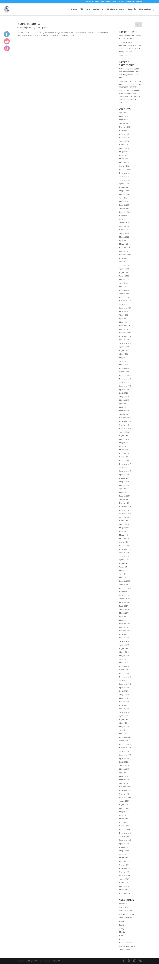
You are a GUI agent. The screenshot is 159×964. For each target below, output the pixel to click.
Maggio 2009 (124, 812)
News (121, 2)
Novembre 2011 (125, 705)
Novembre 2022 (125, 258)
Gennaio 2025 (124, 166)
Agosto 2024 (124, 184)
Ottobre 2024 (124, 176)
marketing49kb (25, 27)
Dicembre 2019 (125, 375)
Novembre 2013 (125, 634)
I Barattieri (89, 2)
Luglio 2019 (123, 393)
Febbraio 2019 (124, 411)
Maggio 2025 (124, 152)
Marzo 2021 (123, 322)
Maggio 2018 (124, 443)
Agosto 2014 (124, 602)
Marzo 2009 (123, 819)
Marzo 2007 (123, 890)
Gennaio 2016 (124, 542)
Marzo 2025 (123, 159)
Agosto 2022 (124, 269)
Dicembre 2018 (125, 418)
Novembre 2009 (125, 790)
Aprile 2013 (123, 659)
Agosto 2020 (124, 347)
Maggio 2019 (124, 400)
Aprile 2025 (123, 155)
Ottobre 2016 (124, 510)
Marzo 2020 (123, 364)
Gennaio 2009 (124, 826)
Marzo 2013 (123, 662)
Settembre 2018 (125, 428)
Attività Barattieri (125, 918)
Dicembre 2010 (125, 744)
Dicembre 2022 (125, 255)
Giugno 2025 (124, 148)
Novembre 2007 (125, 868)
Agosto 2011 (124, 716)
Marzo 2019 (123, 407)
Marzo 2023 (123, 244)
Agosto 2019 (124, 389)
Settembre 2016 (125, 514)
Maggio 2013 (124, 655)
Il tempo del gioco (126, 52)
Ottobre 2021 (124, 304)
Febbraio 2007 (124, 893)
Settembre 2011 (125, 712)
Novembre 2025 (125, 130)
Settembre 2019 (125, 386)
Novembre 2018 (125, 421)
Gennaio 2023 (124, 251)
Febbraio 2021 (124, 326)
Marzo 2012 (123, 698)
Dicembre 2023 (125, 212)
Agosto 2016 (124, 517)
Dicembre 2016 (125, 503)
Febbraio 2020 (124, 368)
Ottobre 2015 (124, 553)
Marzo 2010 (123, 776)
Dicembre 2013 (125, 631)
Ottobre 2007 (124, 872)
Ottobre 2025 (124, 134)
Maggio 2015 (124, 570)
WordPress (58, 961)
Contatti (139, 2)
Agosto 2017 (124, 474)
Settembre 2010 (125, 755)
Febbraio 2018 (124, 453)
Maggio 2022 (124, 279)
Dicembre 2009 (125, 787)
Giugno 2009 (124, 808)
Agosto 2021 (124, 311)
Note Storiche (105, 2)
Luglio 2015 (123, 563)
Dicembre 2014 (125, 588)
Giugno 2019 (124, 396)
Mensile (132, 10)
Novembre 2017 (125, 464)
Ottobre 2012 (124, 680)
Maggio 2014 (124, 613)
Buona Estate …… (29, 24)
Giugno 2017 (124, 482)
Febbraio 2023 (124, 247)
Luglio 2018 (123, 435)
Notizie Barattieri (125, 943)
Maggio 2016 (124, 528)
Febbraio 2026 (124, 120)
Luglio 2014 (123, 606)
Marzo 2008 (123, 858)
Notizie (121, 939)
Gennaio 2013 (124, 670)
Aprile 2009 (123, 815)
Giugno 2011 (124, 723)
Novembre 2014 (125, 592)
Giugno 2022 (124, 276)
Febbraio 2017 (124, 496)
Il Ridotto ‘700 (129, 2)
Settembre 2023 (125, 223)
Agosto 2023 (124, 226)
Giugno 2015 (124, 567)
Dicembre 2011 (125, 702)
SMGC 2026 (123, 55)
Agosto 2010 (124, 758)
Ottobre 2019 (124, 382)
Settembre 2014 (125, 599)
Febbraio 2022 (124, 290)
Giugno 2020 (124, 354)
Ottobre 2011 (124, 709)
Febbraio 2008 (124, 861)
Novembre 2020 (125, 336)
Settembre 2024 (125, 180)
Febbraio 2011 (124, 737)
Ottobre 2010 (124, 751)
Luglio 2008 (123, 847)
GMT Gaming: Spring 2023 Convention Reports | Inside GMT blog (129, 72)
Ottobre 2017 (124, 467)
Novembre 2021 (125, 301)
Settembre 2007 (125, 875)
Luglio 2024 (123, 187)
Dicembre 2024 (125, 169)
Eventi (45, 27)
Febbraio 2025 (124, 162)
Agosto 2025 (124, 141)
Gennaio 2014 (124, 627)
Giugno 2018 (124, 439)
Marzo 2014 (123, 620)
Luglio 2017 (123, 478)
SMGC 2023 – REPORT (127, 87)
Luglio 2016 (123, 521)
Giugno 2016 (124, 524)
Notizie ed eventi (116, 10)
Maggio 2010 (124, 769)
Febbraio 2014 (124, 624)
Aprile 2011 (123, 730)
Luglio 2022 (123, 272)
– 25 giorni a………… (126, 42)
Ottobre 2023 (124, 219)
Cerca (138, 24)
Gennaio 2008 (124, 865)
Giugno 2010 (124, 765)
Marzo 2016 (123, 535)
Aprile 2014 (123, 616)
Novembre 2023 (125, 216)
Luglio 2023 (123, 230)
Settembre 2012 (125, 684)
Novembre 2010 (125, 748)
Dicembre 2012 (125, 673)
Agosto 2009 (124, 801)
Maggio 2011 (124, 726)
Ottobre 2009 (124, 794)
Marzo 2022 (123, 286)
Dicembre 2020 (125, 333)
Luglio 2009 (123, 804)
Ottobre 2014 (124, 595)
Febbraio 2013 (124, 666)
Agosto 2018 (124, 432)
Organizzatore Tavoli (127, 946)
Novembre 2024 (125, 173)
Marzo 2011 (123, 733)
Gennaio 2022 (124, 293)
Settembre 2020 (125, 343)
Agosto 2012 (124, 687)
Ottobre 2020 (124, 340)
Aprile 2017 (123, 489)
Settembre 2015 (125, 556)
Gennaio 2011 (124, 741)
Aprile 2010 (123, 772)
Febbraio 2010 (124, 780)
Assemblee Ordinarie (127, 914)
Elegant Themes (35, 961)
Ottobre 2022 (124, 262)
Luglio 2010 (123, 762)
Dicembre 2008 (125, 829)
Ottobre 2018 (124, 425)
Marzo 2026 (123, 116)
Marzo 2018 (123, 450)
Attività (115, 2)
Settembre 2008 (125, 840)
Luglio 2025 (123, 145)
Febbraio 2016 (124, 538)
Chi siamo (85, 10)
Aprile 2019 (123, 404)
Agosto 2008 (124, 843)
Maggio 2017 (124, 485)
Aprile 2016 (123, 531)
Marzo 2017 (123, 492)
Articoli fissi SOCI (125, 911)
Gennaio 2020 (124, 372)
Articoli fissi (123, 907)
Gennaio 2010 (124, 783)
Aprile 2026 (123, 113)
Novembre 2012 (125, 677)
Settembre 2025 (125, 137)
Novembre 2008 (125, 833)
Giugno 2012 (124, 695)
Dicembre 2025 (125, 127)
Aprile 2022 (123, 283)
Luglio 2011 (123, 719)
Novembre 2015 (125, 549)
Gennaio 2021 (124, 329)
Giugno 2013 (124, 652)
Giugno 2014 (124, 609)
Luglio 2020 (123, 350)
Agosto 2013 (124, 645)
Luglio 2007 (123, 883)
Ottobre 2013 (124, 638)
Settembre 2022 (125, 265)
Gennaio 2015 (124, 584)
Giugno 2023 (124, 233)
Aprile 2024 (123, 198)
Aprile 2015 (123, 574)
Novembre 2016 (125, 506)
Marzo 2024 (123, 201)
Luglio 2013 (123, 648)
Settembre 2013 (125, 641)
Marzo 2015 (123, 577)
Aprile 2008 (123, 854)
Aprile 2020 (123, 361)
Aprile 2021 (123, 318)
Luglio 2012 (123, 691)
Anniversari (98, 10)
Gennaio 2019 (124, 414)
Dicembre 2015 (125, 545)
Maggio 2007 (124, 886)
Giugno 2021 (124, 315)
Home (97, 2)
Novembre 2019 (125, 379)
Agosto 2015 (124, 560)
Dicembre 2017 (125, 460)
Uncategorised (124, 950)
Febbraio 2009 (124, 822)
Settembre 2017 (125, 471)
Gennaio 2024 (124, 208)
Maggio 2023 (124, 237)
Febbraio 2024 (124, 205)
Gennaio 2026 (124, 123)
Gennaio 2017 (124, 499)
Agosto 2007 (124, 879)
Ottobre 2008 (124, 836)
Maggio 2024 (124, 194)
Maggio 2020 (124, 357)
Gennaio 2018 (124, 457)
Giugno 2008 (124, 851)
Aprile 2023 (123, 240)
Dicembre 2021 (125, 297)
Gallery (121, 928)
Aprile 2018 (123, 446)
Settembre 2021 (125, 308)
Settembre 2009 (125, 797)
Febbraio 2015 (124, 581)
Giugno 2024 (124, 191)
